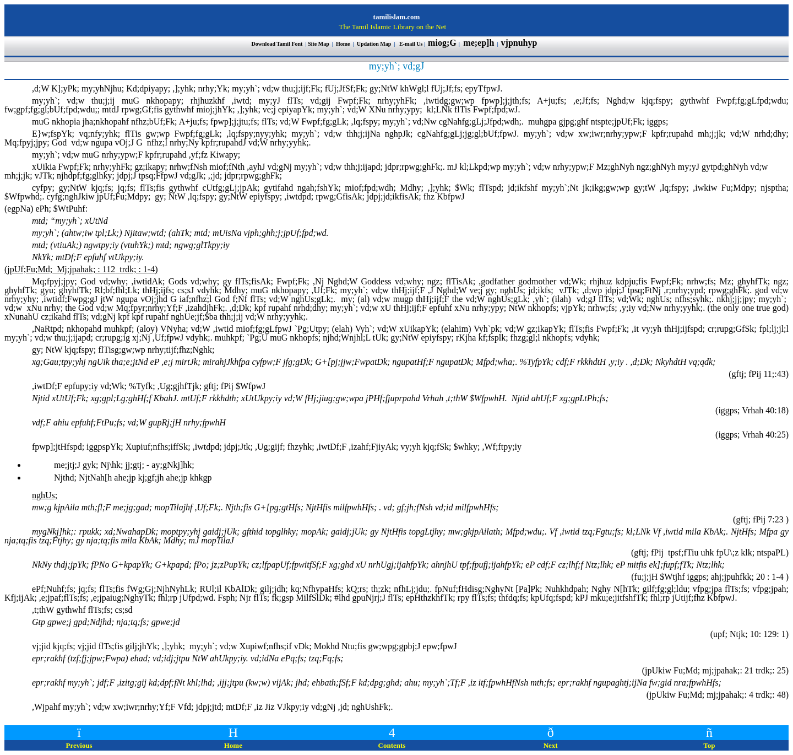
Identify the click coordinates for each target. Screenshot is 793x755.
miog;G (442, 42)
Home (343, 44)
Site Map (318, 44)
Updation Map (374, 44)
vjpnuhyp (520, 42)
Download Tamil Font (278, 44)
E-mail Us (411, 44)
